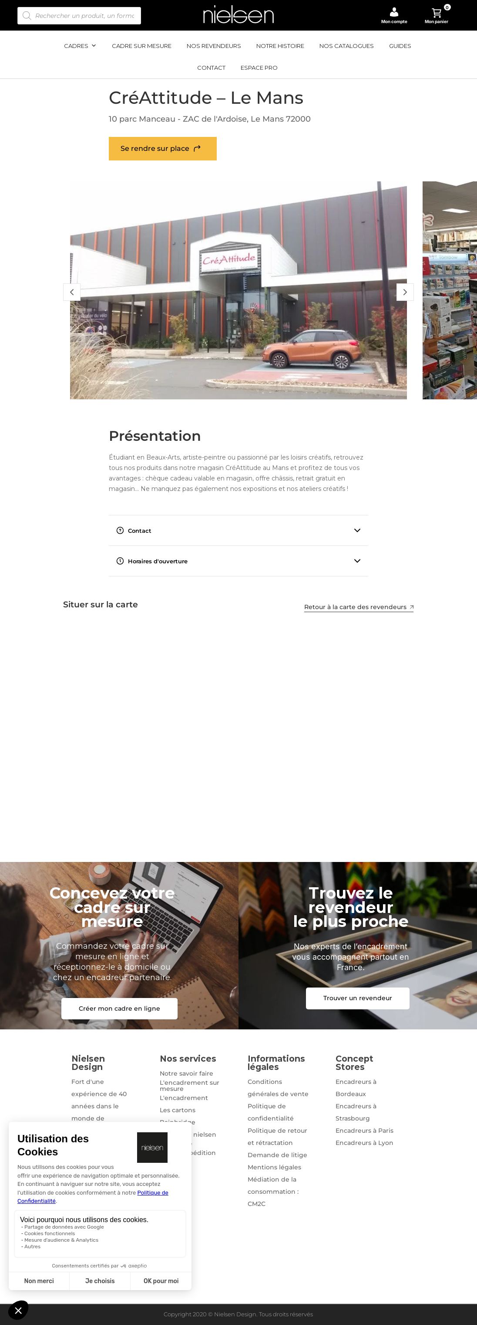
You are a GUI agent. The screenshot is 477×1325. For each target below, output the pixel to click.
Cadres (80, 46)
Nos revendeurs (214, 45)
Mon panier (438, 16)
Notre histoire (280, 45)
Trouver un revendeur (357, 998)
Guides (400, 45)
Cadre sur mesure (141, 45)
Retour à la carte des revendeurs (359, 607)
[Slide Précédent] (72, 292)
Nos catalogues (346, 45)
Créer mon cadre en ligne (119, 1008)
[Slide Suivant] (405, 292)
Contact (211, 67)
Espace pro (259, 67)
